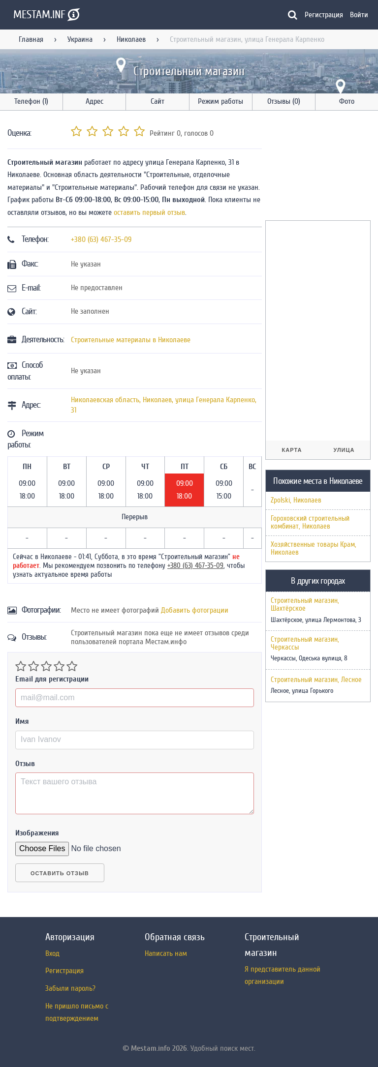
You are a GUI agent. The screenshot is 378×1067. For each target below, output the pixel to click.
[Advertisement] (321, 167)
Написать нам (166, 953)
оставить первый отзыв (149, 212)
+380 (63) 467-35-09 (101, 239)
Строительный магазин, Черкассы (305, 644)
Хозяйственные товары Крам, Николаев (313, 548)
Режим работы (220, 101)
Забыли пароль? (70, 988)
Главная (31, 39)
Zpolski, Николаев (296, 500)
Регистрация (324, 14)
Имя (22, 721)
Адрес (94, 101)
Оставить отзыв (60, 873)
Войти (359, 14)
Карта (292, 450)
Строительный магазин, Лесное (316, 680)
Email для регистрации (52, 679)
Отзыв (25, 763)
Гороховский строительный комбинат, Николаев (310, 522)
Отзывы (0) (283, 101)
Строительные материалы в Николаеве (130, 339)
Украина (80, 39)
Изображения (37, 833)
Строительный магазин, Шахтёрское (305, 605)
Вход (52, 953)
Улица (343, 450)
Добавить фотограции (194, 610)
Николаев (131, 39)
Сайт (157, 101)
